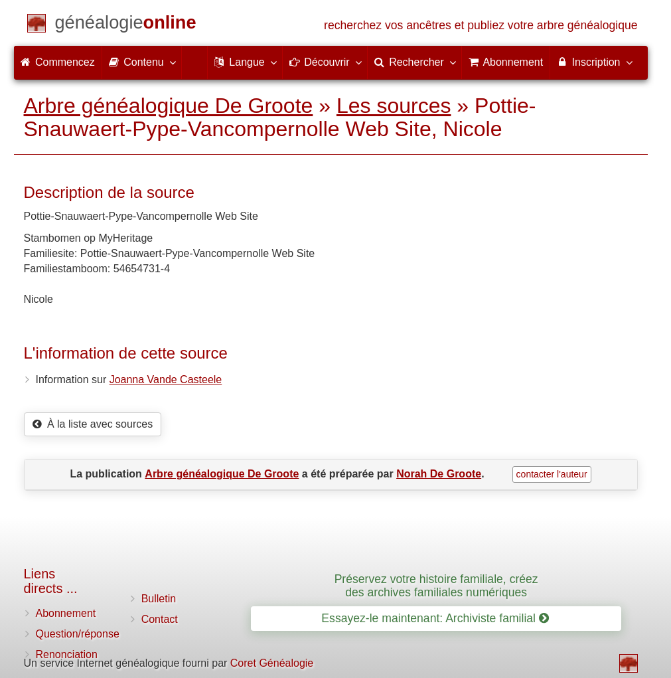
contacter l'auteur (551, 474)
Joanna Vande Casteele (166, 379)
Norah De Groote (438, 473)
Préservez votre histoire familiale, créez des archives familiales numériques (436, 585)
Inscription (594, 61)
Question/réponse (77, 633)
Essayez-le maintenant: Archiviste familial (435, 618)
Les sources (393, 106)
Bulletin (158, 598)
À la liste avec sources (93, 424)
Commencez (58, 62)
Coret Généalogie (271, 663)
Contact (159, 619)
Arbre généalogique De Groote (168, 106)
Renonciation (67, 654)
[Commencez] (125, 25)
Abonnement (66, 613)
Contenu (142, 61)
